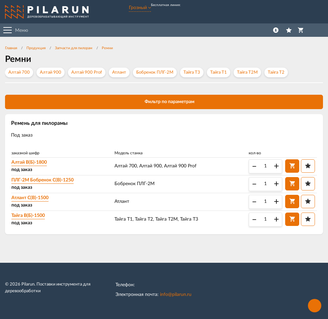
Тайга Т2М (247, 72)
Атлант (119, 72)
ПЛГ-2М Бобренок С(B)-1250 (42, 180)
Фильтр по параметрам (164, 101)
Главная (11, 48)
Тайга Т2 (276, 72)
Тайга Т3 (191, 72)
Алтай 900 (50, 72)
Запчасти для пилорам (73, 48)
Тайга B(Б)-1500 (28, 215)
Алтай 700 (19, 72)
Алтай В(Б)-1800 (29, 162)
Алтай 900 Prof (86, 72)
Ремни (107, 48)
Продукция (36, 48)
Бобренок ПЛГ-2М (154, 72)
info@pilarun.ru (175, 294)
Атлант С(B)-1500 (30, 197)
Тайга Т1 (218, 72)
